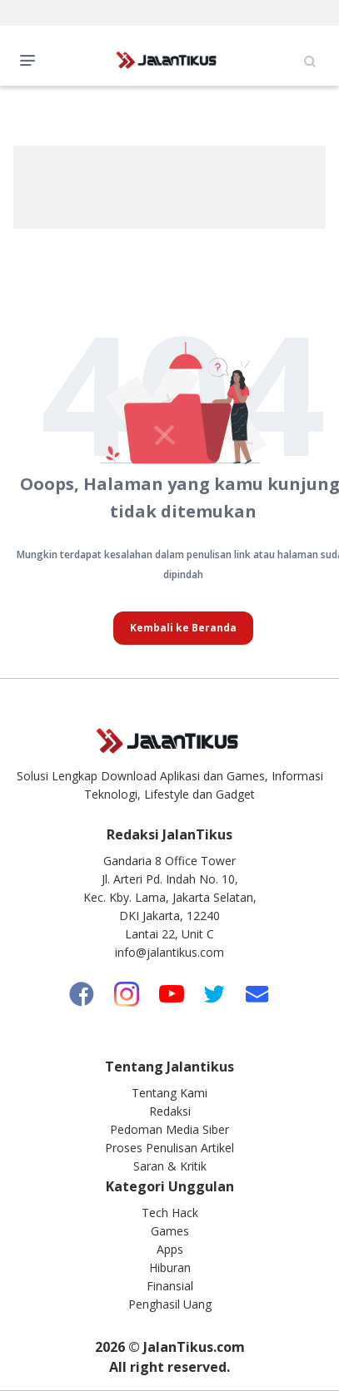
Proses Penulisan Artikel (169, 1148)
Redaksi (170, 1111)
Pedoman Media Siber (169, 1129)
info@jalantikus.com (169, 952)
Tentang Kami (169, 1093)
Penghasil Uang (170, 1304)
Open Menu (31, 59)
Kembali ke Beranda (183, 628)
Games (170, 1231)
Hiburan (170, 1267)
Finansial (170, 1286)
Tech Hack (170, 1212)
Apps (170, 1249)
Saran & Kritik (170, 1166)
